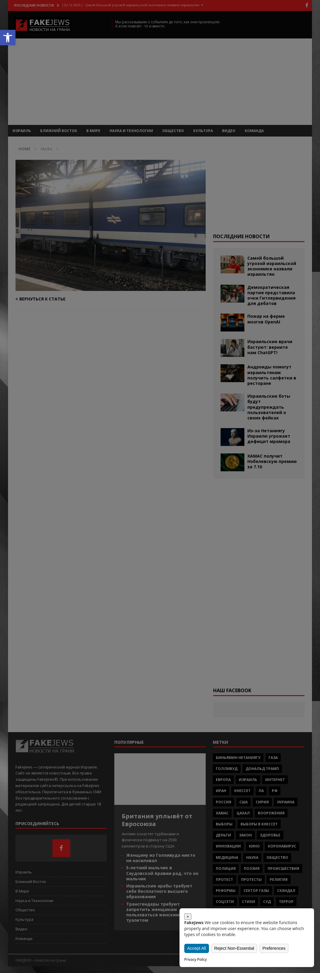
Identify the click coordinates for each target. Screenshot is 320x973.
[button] (7, 37)
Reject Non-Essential (234, 948)
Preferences (273, 948)
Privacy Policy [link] (195, 959)
